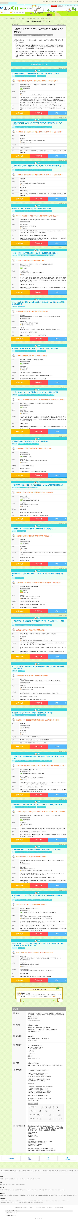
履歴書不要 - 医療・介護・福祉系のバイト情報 (11, 1202)
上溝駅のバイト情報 (14, 1178)
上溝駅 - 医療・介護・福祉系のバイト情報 (28, 1195)
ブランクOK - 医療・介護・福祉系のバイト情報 (32, 1202)
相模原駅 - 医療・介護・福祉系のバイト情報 (47, 1195)
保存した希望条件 (20, 12)
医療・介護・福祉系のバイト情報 (7, 1184)
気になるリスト (7, 12)
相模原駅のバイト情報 (24, 1178)
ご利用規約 (31, 1207)
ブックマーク (67, 1159)
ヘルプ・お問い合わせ (68, 5)
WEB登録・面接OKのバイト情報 (7, 1190)
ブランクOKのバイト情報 (59, 1190)
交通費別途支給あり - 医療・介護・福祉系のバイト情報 (36, 1201)
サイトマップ (75, 5)
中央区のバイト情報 (4, 1178)
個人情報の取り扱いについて (21, 1207)
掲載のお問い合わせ (59, 1207)
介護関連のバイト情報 (20, 1184)
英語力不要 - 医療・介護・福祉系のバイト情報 (59, 1201)
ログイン (60, 5)
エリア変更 (29, 8)
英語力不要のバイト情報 (36, 1190)
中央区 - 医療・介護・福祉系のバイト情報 (9, 1195)
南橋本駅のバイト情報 (35, 1178)
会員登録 (54, 5)
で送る (10, 1158)
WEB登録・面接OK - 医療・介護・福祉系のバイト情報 (11, 1201)
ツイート (48, 1159)
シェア (29, 1159)
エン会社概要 (49, 1207)
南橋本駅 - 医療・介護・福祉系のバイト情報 (68, 1195)
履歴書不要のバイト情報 (47, 1190)
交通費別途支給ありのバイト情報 (22, 1190)
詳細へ (57, 113)
